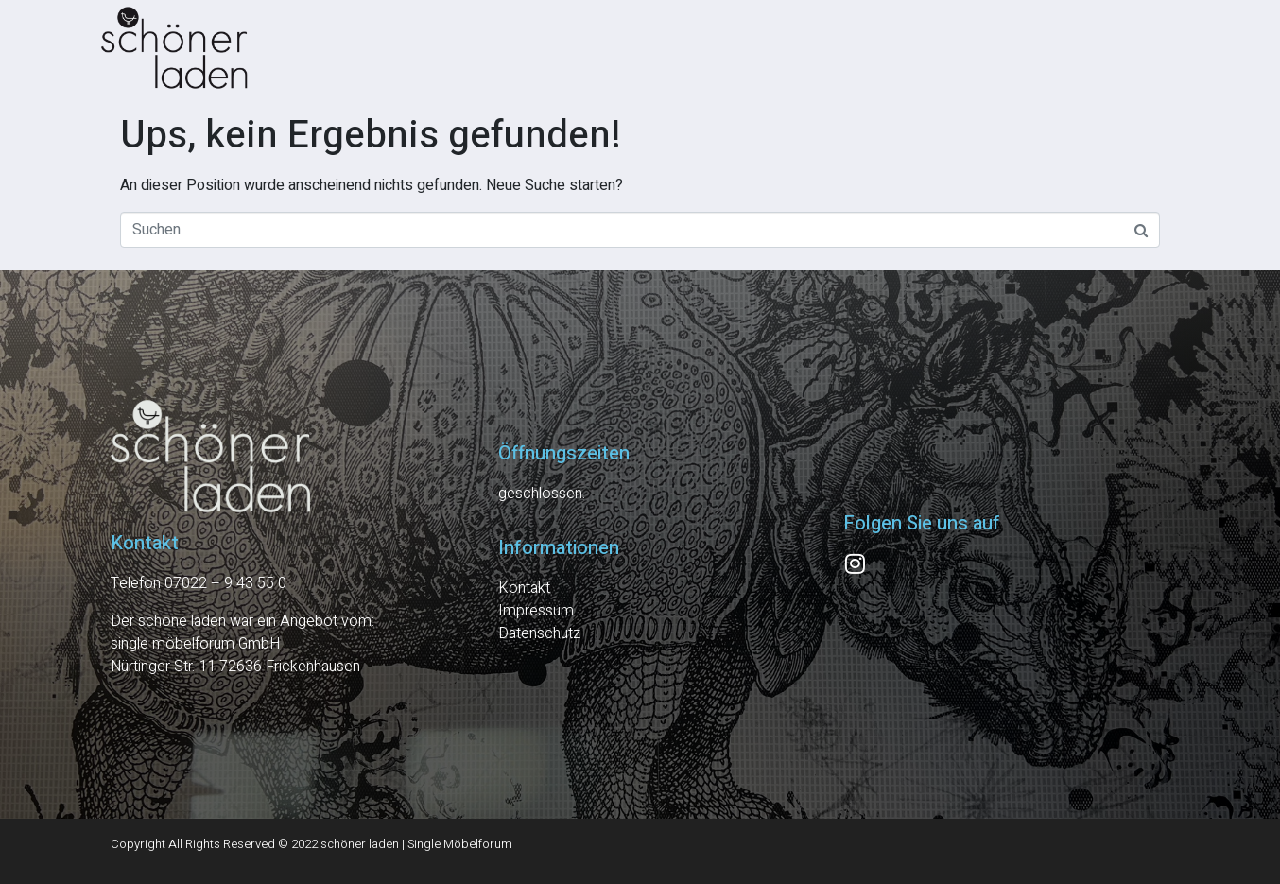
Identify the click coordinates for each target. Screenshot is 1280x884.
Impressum (536, 610)
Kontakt (524, 588)
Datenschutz (539, 633)
